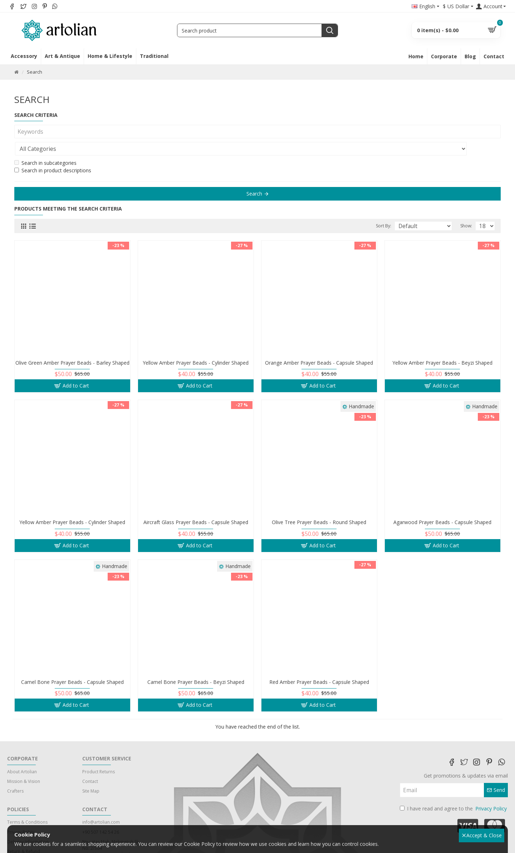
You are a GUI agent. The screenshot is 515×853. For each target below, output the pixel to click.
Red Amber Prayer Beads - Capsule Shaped (319, 665)
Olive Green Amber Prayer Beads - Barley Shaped (72, 345)
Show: (468, 209)
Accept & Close (482, 835)
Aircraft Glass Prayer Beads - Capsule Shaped (195, 505)
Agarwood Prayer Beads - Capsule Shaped (442, 505)
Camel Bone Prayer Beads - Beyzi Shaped (195, 665)
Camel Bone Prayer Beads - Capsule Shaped (72, 665)
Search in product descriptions (52, 153)
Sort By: (397, 209)
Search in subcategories (45, 145)
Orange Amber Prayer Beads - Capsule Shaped (319, 345)
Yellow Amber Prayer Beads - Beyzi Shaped (442, 345)
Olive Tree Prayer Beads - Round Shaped (319, 505)
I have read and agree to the (454, 791)
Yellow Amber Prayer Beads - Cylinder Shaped (196, 345)
